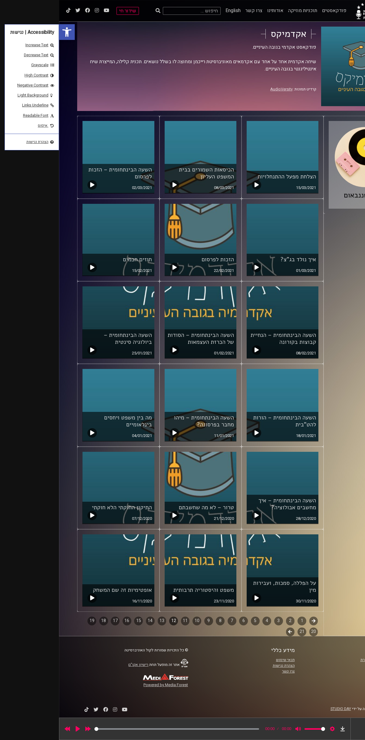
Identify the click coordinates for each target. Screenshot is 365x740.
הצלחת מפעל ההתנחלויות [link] (228, 177)
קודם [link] (254, 621)
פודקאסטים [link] (275, 10)
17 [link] (56, 621)
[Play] (19, 729)
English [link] (174, 10)
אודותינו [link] (216, 10)
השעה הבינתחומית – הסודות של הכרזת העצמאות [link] (142, 338)
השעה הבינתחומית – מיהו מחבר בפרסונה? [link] (145, 421)
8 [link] (161, 621)
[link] (8, 32)
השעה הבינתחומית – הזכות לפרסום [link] (61, 173)
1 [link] (243, 621)
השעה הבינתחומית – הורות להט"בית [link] (225, 421)
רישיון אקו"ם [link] (79, 664)
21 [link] (243, 631)
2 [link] (231, 621)
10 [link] (138, 621)
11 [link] (126, 621)
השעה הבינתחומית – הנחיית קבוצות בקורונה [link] (224, 338)
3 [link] (219, 621)
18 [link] (44, 621)
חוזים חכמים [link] (78, 259)
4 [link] (208, 621)
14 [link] (91, 621)
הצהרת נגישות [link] (225, 665)
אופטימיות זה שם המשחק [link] (63, 590)
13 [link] (102, 621)
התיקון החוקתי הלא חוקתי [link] (63, 507)
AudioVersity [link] (222, 89)
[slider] (117, 729)
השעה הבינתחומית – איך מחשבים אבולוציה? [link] (228, 504)
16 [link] (67, 621)
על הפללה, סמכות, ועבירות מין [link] (225, 586)
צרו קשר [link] (194, 10)
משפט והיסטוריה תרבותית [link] (144, 590)
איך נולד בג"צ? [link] (239, 259)
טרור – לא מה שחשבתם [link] (147, 507)
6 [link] (184, 621)
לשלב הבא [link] (231, 632)
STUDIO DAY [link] (281, 709)
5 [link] (196, 621)
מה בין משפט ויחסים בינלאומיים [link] (69, 421)
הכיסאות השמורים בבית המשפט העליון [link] (147, 173)
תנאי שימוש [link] (226, 660)
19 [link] (33, 621)
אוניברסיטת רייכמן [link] (327, 665)
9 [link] (149, 621)
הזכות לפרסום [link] (159, 259)
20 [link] (254, 631)
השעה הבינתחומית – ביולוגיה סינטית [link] (69, 338)
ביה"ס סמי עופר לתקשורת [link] (321, 660)
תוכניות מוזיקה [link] (243, 10)
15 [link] (79, 621)
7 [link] (173, 621)
